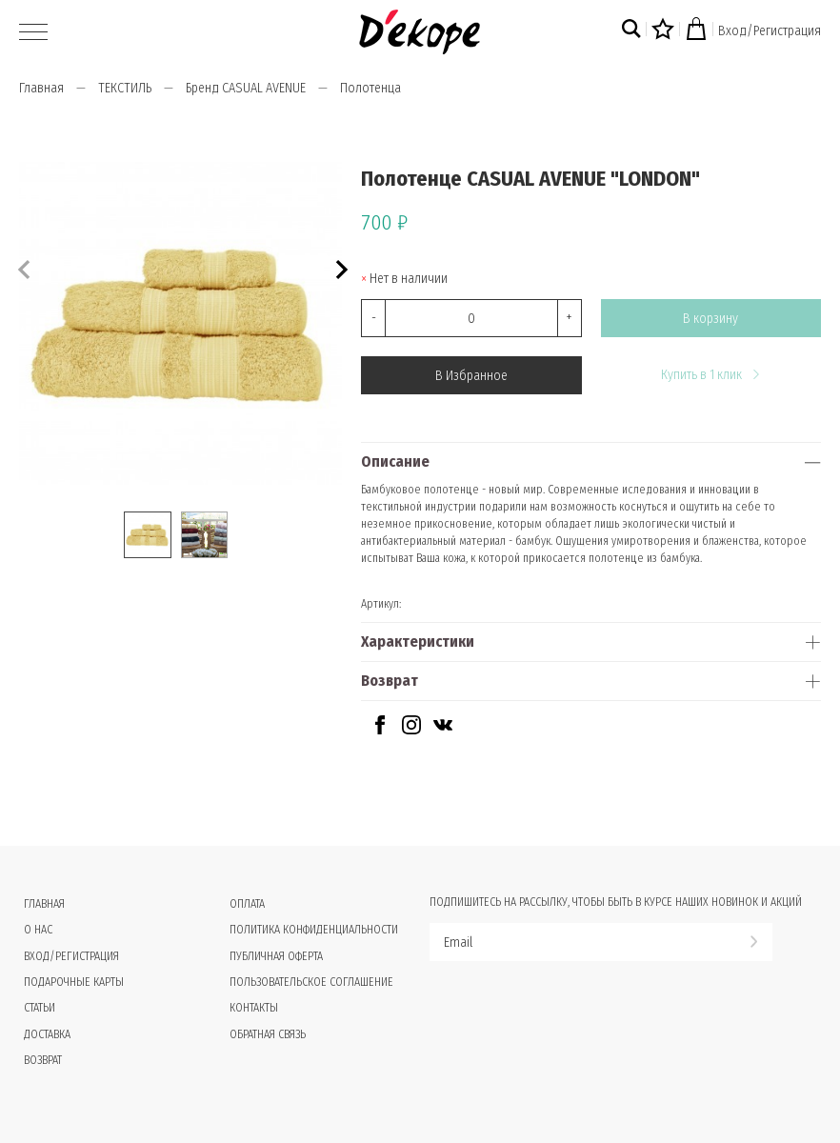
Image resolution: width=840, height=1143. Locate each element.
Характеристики (417, 641)
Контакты (254, 1007)
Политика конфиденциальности (314, 929)
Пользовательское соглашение (311, 982)
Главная (41, 88)
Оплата (247, 904)
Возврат (389, 681)
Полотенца (370, 88)
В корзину (710, 319)
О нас (38, 929)
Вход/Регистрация (769, 31)
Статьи (39, 1007)
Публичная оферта (276, 956)
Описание (395, 461)
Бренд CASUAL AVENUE (246, 88)
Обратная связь (268, 1034)
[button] (339, 267)
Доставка (47, 1034)
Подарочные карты (74, 982)
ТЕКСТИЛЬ (124, 88)
